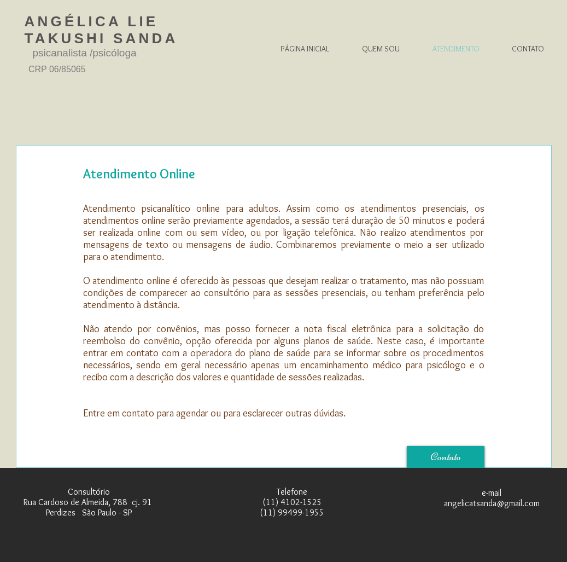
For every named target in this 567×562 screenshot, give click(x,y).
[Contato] (445, 457)
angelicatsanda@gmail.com (492, 503)
